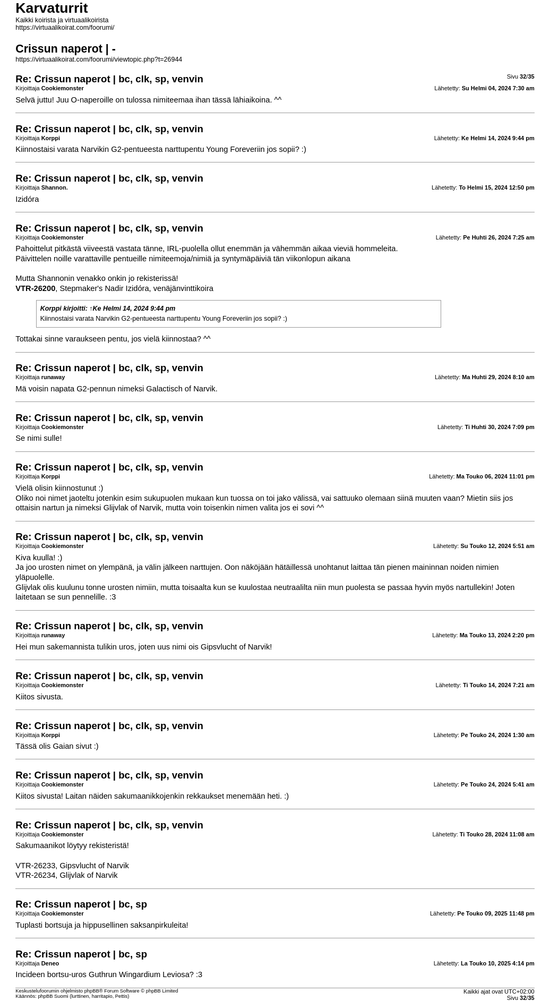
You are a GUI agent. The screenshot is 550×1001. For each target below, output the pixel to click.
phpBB (91, 991)
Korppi (51, 308)
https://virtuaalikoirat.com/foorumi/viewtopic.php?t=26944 (98, 59)
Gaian (63, 746)
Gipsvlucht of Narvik (235, 647)
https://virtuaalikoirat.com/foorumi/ (64, 27)
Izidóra (27, 199)
